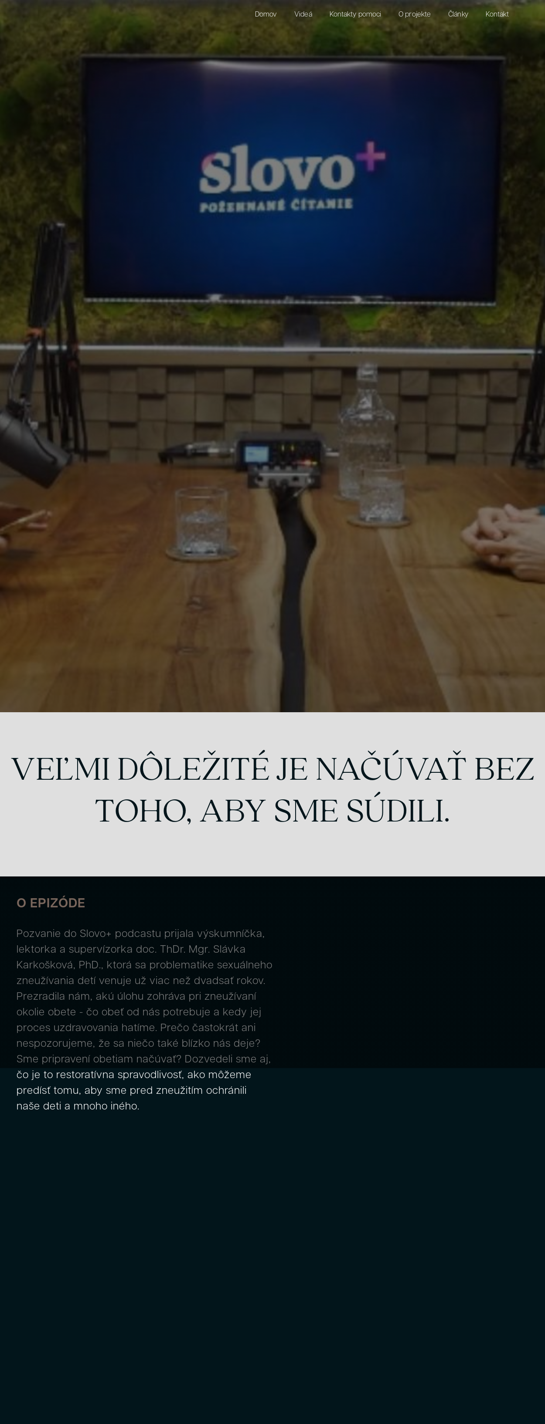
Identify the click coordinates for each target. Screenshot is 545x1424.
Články (458, 14)
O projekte (415, 14)
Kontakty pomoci (356, 14)
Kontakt (497, 14)
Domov (266, 14)
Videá (303, 14)
